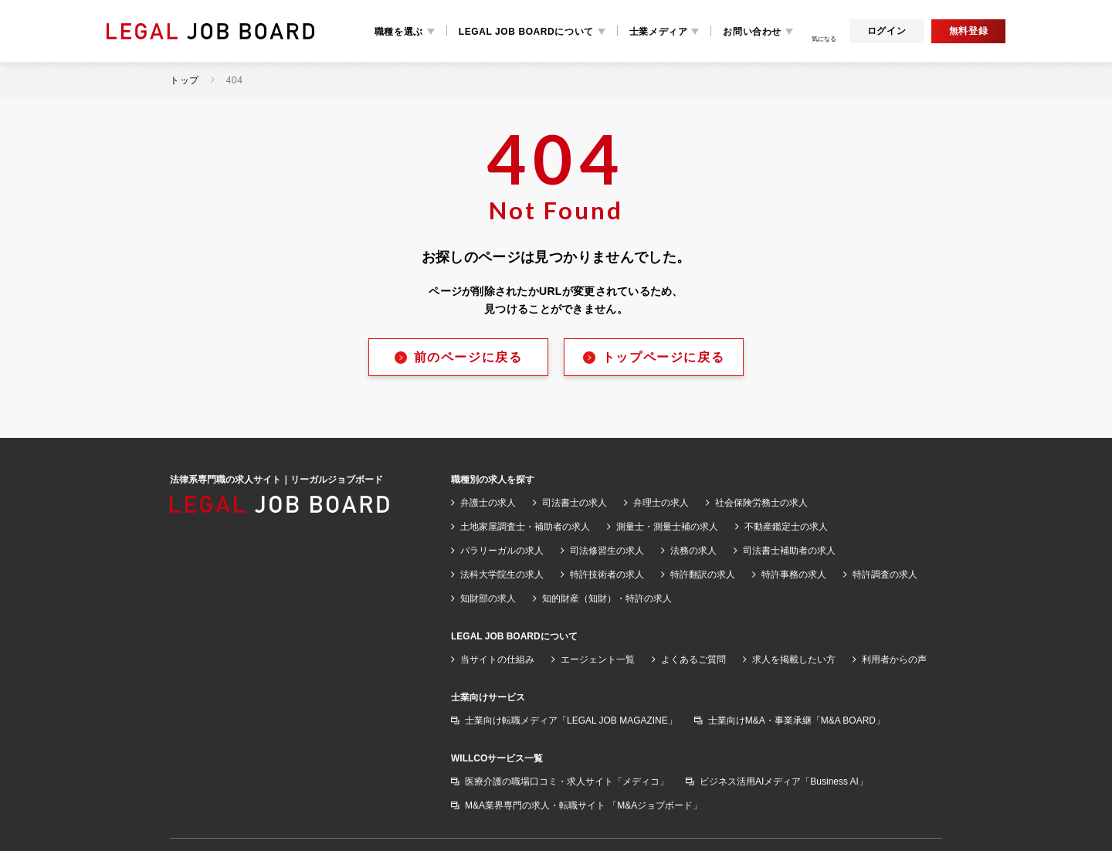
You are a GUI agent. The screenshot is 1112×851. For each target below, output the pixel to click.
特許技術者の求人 (607, 574)
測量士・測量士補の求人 (667, 526)
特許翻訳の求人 (702, 574)
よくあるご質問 (693, 659)
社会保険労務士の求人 (761, 502)
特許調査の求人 (885, 574)
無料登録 (968, 30)
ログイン (886, 30)
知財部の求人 (488, 598)
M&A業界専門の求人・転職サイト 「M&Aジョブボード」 (583, 805)
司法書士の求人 (574, 502)
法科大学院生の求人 (502, 574)
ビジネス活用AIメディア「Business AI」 (784, 781)
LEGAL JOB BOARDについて (526, 31)
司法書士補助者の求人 (789, 550)
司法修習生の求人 (607, 550)
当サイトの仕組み (497, 659)
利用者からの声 (894, 659)
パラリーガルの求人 (502, 550)
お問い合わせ (752, 31)
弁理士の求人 (661, 502)
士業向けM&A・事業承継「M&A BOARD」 (796, 720)
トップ (184, 80)
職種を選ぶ (399, 31)
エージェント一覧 (598, 659)
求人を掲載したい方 (794, 659)
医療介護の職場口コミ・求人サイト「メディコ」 (567, 781)
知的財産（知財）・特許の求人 (607, 598)
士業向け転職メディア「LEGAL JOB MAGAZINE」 (571, 720)
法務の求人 (693, 550)
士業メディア (658, 31)
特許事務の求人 (793, 574)
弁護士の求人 (488, 502)
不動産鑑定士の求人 (786, 526)
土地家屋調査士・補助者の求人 (525, 526)
